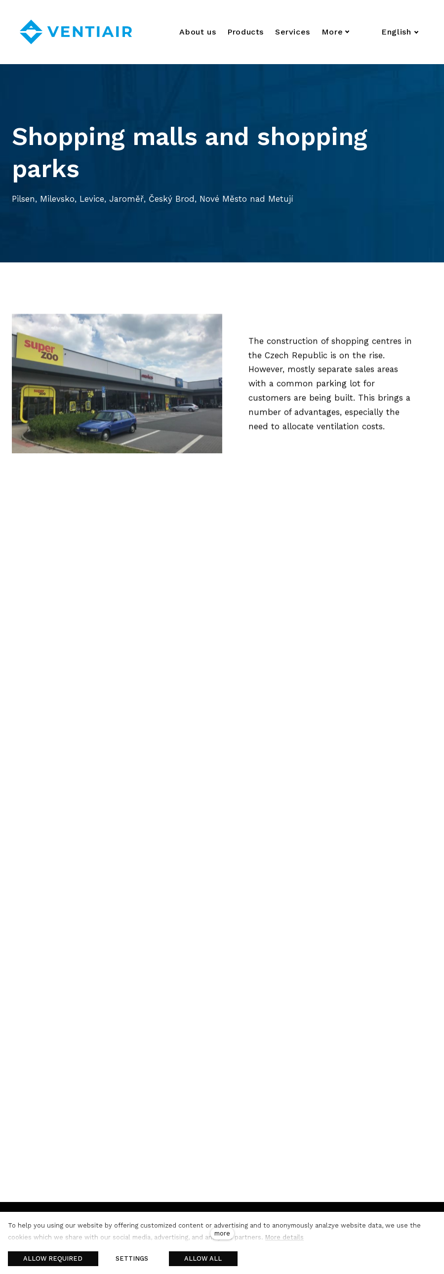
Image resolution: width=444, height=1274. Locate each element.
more (222, 1233)
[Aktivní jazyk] (400, 32)
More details (284, 1237)
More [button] (336, 31)
